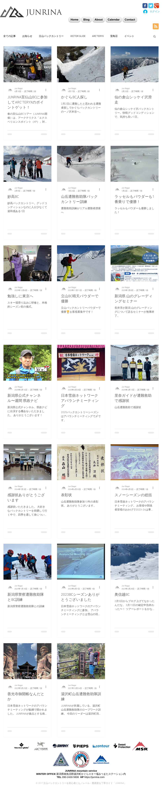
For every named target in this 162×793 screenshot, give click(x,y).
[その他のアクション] (47, 90)
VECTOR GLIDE (77, 36)
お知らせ (27, 36)
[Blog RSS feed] (156, 26)
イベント (129, 36)
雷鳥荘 (114, 36)
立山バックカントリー (51, 36)
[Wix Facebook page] (144, 5)
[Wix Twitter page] (150, 5)
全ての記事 (9, 36)
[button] (130, 19)
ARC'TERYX (98, 36)
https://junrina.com (94, 777)
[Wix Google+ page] (156, 5)
